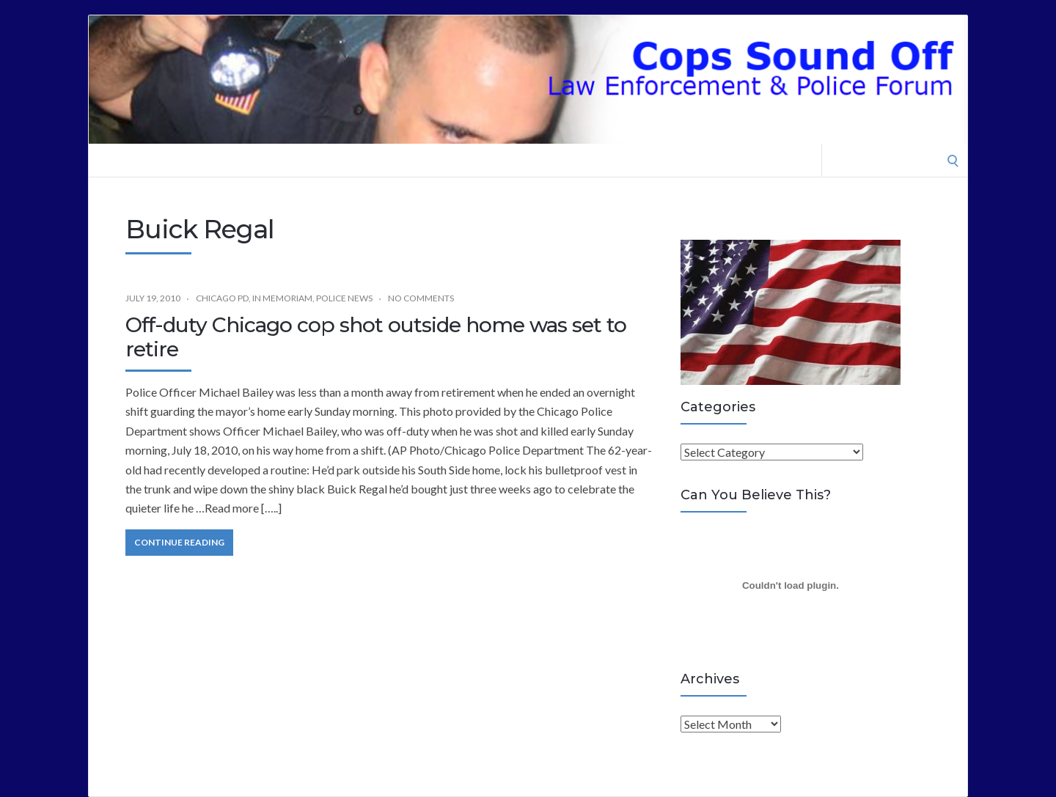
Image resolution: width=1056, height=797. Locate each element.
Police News (344, 298)
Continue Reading (179, 542)
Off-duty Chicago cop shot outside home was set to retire (375, 337)
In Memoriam (282, 298)
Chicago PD (222, 298)
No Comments (421, 298)
